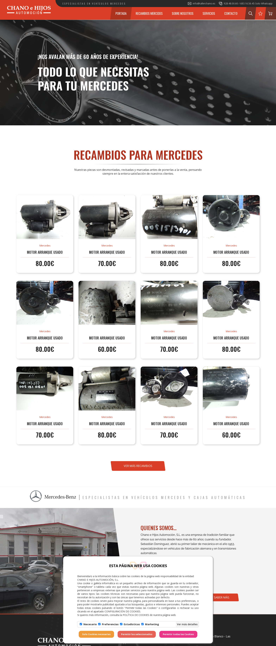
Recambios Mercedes (149, 13)
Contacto (230, 13)
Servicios (209, 13)
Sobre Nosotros (182, 13)
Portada (121, 13)
